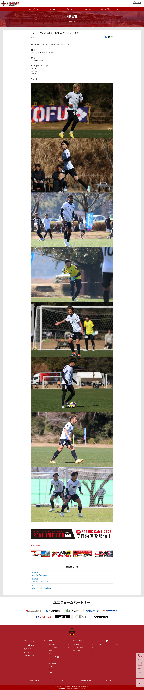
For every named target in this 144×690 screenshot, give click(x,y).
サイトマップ (109, 681)
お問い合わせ (34, 681)
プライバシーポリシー (60, 681)
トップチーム (36, 545)
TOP (140, 683)
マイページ (137, 2)
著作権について (86, 681)
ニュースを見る (33, 9)
